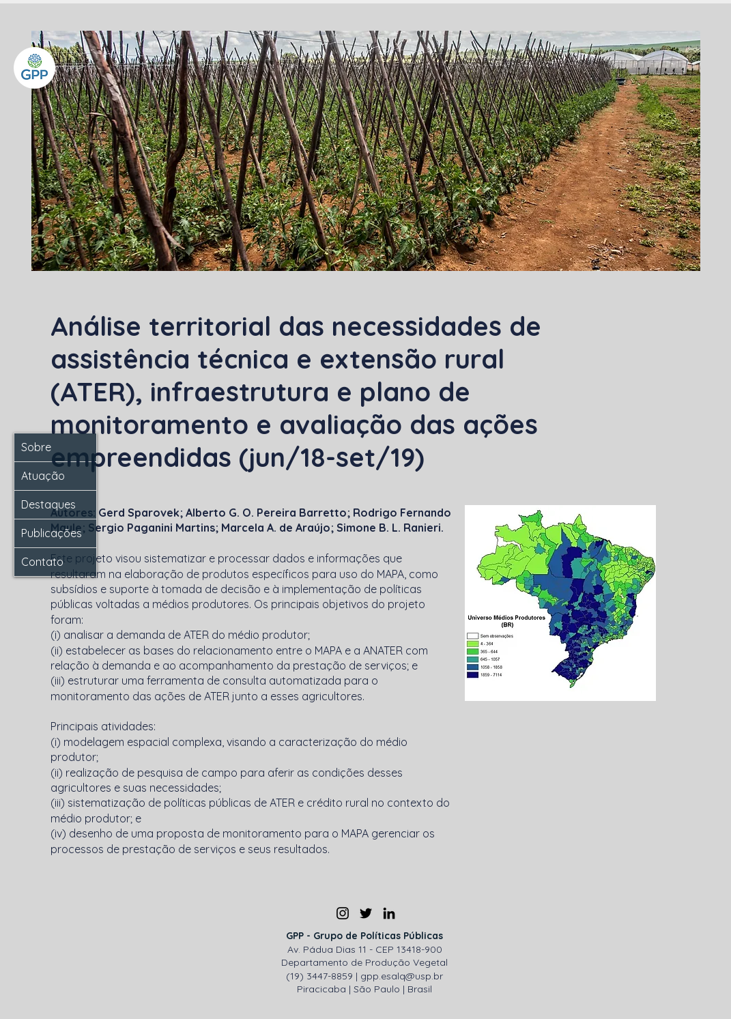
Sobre (36, 447)
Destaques (48, 504)
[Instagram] (342, 913)
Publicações (51, 533)
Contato (42, 562)
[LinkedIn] (389, 913)
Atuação (43, 476)
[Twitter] (366, 913)
